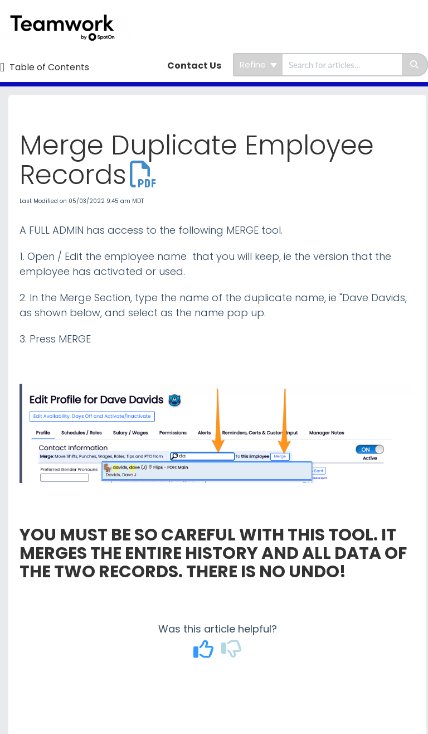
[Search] (415, 64)
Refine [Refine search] (258, 64)
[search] (342, 64)
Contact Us (194, 65)
